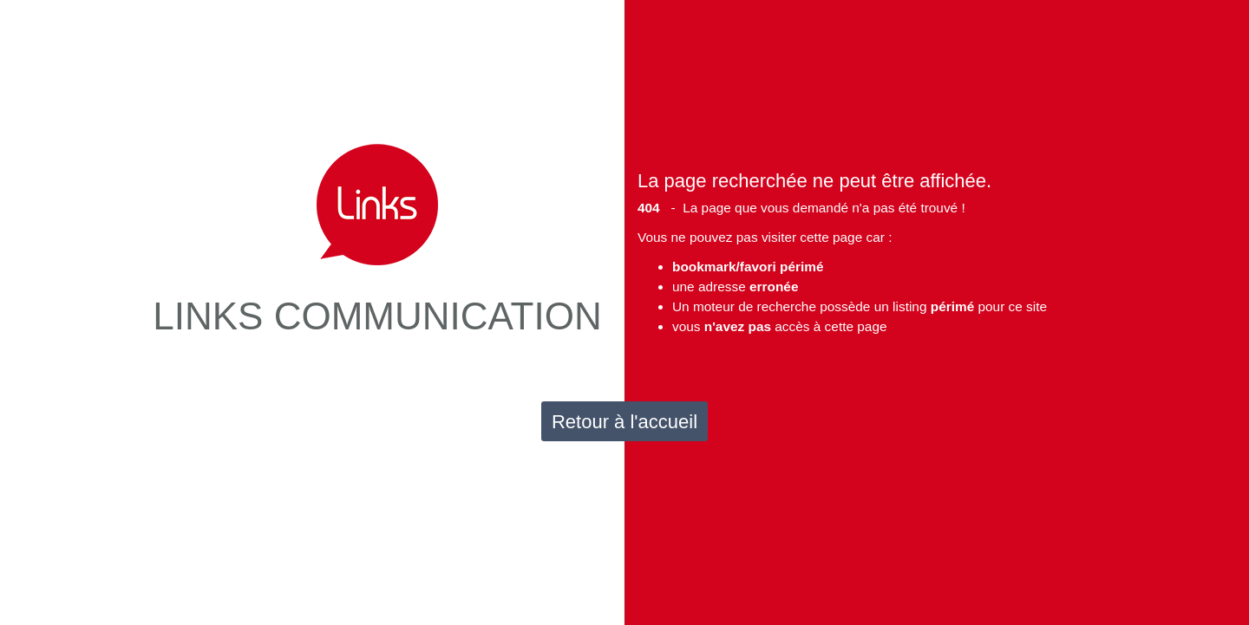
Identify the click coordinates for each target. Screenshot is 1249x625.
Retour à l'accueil (624, 422)
